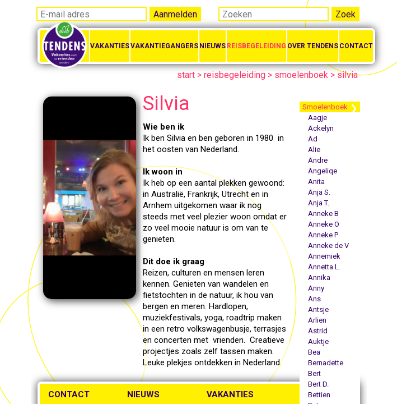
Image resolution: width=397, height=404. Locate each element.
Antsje (318, 309)
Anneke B (323, 213)
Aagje (317, 117)
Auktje (318, 341)
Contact (356, 46)
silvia (347, 75)
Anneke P (323, 235)
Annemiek (324, 256)
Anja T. (318, 203)
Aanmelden (175, 14)
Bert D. (318, 384)
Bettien (319, 395)
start (186, 75)
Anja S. (319, 192)
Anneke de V (328, 245)
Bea (314, 352)
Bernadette (325, 363)
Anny (316, 288)
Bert (314, 373)
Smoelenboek (325, 107)
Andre (318, 160)
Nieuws (212, 46)
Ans (314, 299)
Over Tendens (312, 46)
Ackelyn (321, 128)
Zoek (345, 14)
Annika (319, 277)
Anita (316, 181)
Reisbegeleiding (256, 46)
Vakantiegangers (164, 46)
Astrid (318, 331)
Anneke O (323, 224)
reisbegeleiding (234, 75)
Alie (314, 149)
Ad (312, 139)
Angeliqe (322, 171)
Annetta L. (324, 267)
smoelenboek (301, 75)
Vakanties (109, 46)
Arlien (317, 320)
